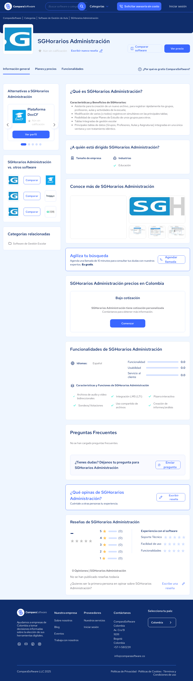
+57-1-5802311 (122, 647)
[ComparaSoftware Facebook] (33, 644)
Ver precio (177, 48)
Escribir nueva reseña (87, 51)
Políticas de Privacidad (123, 671)
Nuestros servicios (94, 620)
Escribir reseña (169, 497)
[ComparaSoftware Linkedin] (19, 644)
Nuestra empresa (65, 613)
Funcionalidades (72, 69)
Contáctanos (122, 613)
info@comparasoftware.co (127, 656)
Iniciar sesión (178, 6)
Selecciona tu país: (160, 611)
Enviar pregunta (167, 465)
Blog (57, 627)
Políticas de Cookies (149, 671)
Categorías (100, 6)
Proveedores (92, 613)
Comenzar (127, 323)
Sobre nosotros (63, 620)
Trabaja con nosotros (66, 640)
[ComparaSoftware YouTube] (26, 644)
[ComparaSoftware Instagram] (39, 644)
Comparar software (139, 48)
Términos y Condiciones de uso (164, 673)
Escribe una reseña (173, 585)
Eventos (59, 633)
